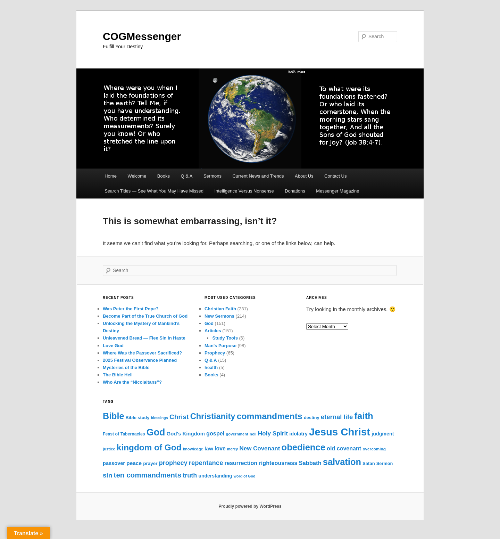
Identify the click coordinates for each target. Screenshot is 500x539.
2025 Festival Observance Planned (140, 360)
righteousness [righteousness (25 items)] (278, 463)
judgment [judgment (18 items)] (383, 433)
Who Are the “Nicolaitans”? (132, 382)
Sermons (212, 176)
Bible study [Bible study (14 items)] (138, 417)
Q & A (186, 176)
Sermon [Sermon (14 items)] (384, 463)
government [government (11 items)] (237, 434)
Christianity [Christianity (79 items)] (212, 416)
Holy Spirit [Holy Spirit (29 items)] (273, 433)
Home (111, 176)
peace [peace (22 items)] (134, 463)
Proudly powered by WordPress (249, 506)
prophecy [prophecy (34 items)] (173, 462)
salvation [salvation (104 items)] (342, 462)
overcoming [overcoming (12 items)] (373, 449)
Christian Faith (220, 308)
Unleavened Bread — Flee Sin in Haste (144, 338)
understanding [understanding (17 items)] (215, 476)
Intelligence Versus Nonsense (244, 191)
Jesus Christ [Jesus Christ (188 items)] (339, 432)
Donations (295, 191)
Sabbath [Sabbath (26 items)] (310, 463)
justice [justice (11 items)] (109, 449)
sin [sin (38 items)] (107, 475)
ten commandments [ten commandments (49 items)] (148, 475)
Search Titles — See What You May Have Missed (154, 191)
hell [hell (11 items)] (253, 434)
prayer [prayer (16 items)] (150, 463)
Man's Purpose (220, 345)
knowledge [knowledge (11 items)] (193, 449)
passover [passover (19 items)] (114, 463)
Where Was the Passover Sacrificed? (142, 353)
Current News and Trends (258, 176)
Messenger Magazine (337, 191)
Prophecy (215, 353)
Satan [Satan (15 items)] (368, 463)
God (209, 323)
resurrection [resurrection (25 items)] (241, 463)
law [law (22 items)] (209, 448)
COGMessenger (142, 36)
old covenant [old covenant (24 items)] (344, 448)
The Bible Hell (118, 374)
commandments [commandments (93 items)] (269, 416)
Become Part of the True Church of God (145, 316)
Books (163, 176)
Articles (213, 330)
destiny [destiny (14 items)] (311, 417)
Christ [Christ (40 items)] (179, 416)
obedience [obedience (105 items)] (303, 447)
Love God (113, 345)
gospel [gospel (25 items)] (215, 433)
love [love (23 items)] (220, 448)
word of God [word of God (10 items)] (245, 476)
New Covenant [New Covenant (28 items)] (259, 448)
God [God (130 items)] (156, 432)
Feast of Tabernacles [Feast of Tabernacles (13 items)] (124, 434)
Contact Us (335, 176)
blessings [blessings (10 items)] (159, 418)
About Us (304, 176)
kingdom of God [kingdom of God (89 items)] (149, 447)
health (211, 367)
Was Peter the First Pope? (131, 308)
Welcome (136, 176)
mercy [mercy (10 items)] (232, 449)
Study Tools (225, 338)
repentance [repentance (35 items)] (206, 462)
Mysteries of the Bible (126, 367)
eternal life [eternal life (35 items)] (337, 416)
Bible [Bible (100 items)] (113, 416)
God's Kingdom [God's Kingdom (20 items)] (186, 433)
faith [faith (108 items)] (363, 416)
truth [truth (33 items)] (190, 475)
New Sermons (219, 316)
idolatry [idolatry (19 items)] (298, 433)
